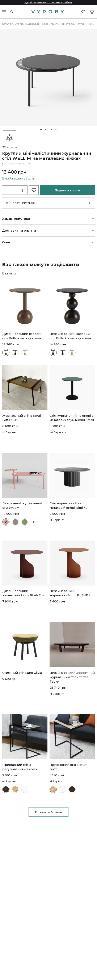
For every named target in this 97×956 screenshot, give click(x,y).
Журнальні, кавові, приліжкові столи (49, 23)
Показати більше (48, 812)
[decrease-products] (7, 190)
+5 (34, 522)
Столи (19, 23)
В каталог (9, 273)
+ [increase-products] (22, 190)
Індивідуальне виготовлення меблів (48, 2)
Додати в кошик (68, 190)
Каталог (7, 23)
